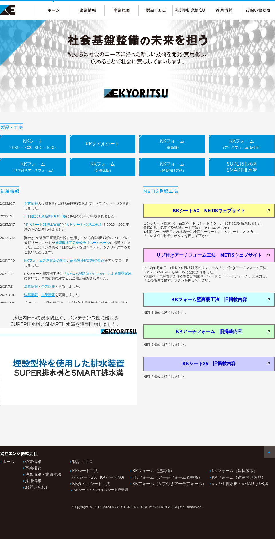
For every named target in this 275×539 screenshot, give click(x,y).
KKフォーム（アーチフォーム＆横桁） (167, 477)
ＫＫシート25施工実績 (42, 224)
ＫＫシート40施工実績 (84, 224)
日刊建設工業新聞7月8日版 (45, 216)
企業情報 (31, 203)
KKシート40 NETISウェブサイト (221, 210)
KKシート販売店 (33, 145)
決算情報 (31, 286)
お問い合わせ (37, 487)
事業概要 (33, 467)
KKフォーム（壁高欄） (153, 470)
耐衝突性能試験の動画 (87, 260)
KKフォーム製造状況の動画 (45, 260)
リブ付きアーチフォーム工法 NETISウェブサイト (213, 255)
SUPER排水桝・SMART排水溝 (240, 483)
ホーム (8, 461)
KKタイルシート (103, 144)
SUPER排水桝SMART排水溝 (242, 167)
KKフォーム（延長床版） (235, 470)
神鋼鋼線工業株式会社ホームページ (82, 242)
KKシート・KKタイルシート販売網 (100, 489)
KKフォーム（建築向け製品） (239, 477)
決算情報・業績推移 (43, 474)
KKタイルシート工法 (91, 483)
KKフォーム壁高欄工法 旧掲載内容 (220, 299)
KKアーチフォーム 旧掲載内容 (223, 331)
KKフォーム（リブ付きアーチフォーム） (170, 483)
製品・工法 (82, 461)
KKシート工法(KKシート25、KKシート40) (99, 474)
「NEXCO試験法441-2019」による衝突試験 (97, 273)
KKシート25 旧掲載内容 (226, 363)
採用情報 (33, 480)
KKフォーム (172, 143)
